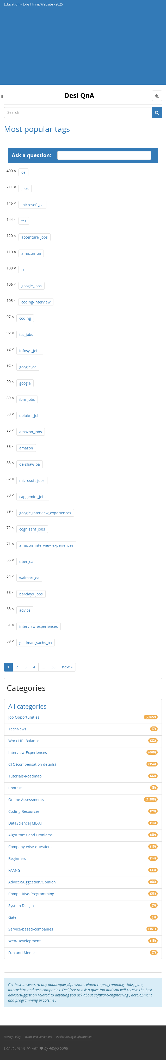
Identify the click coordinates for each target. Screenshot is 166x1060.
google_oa (27, 366)
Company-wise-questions (30, 846)
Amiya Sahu (58, 1048)
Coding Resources (24, 811)
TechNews (17, 728)
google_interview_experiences (45, 512)
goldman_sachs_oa (35, 642)
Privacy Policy (12, 1037)
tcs (23, 220)
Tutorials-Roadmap (25, 776)
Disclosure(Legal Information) (74, 1037)
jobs (25, 188)
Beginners (17, 858)
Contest (15, 787)
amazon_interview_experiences (46, 545)
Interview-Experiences (27, 752)
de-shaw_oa (29, 464)
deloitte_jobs (30, 415)
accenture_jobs (34, 237)
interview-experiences (38, 626)
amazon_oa (31, 253)
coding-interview (36, 302)
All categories (27, 706)
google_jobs (31, 285)
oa (23, 172)
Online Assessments (26, 799)
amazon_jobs (30, 431)
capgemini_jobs (32, 496)
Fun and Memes (22, 952)
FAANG (14, 870)
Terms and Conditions (38, 1037)
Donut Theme (15, 1048)
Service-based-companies (30, 929)
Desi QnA (79, 95)
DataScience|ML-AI (25, 823)
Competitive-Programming (31, 893)
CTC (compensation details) (32, 764)
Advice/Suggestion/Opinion (32, 881)
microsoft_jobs (32, 480)
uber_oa (26, 561)
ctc (23, 269)
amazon (26, 448)
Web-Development (24, 940)
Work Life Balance (23, 740)
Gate (12, 917)
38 (53, 666)
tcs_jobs (26, 334)
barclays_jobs (31, 593)
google (25, 383)
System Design (21, 905)
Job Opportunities (23, 717)
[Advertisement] (83, 48)
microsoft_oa (32, 204)
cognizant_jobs (32, 529)
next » (67, 666)
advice (24, 610)
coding (25, 318)
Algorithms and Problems (30, 834)
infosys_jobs (29, 350)
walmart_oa (29, 577)
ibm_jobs (27, 399)
